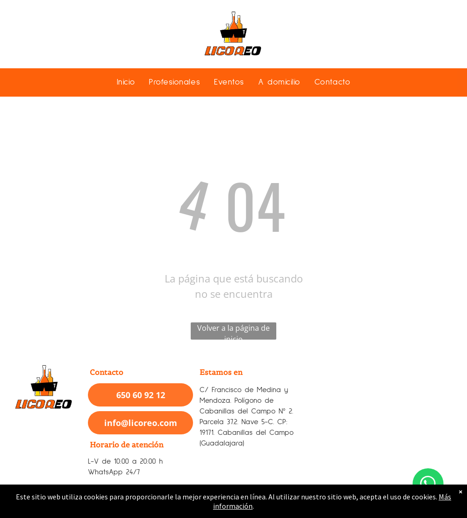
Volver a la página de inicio (233, 331)
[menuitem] (126, 82)
